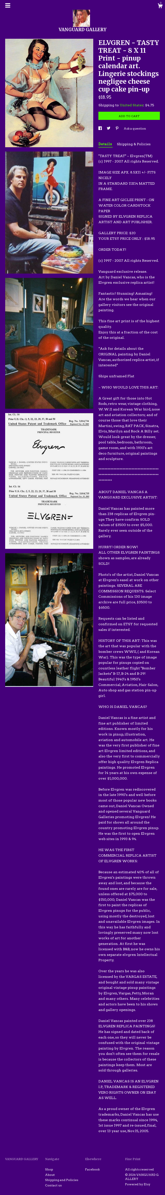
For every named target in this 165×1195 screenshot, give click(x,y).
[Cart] (160, 6)
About (50, 1174)
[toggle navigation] (7, 5)
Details (105, 144)
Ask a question (135, 128)
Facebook (92, 1169)
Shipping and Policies (61, 1180)
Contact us (53, 1185)
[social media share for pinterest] (117, 128)
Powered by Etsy (137, 1184)
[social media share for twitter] (109, 128)
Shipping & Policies (134, 144)
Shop (49, 1169)
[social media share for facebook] (100, 128)
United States (131, 105)
